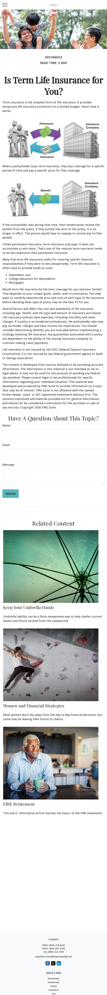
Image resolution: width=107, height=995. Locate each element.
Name (6, 425)
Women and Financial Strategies (33, 705)
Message (8, 464)
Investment (53, 982)
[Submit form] (10, 493)
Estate (53, 986)
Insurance (54, 989)
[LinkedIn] (59, 963)
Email (6, 445)
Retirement (53, 978)
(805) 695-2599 (57, 948)
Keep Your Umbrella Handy (28, 607)
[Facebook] (48, 963)
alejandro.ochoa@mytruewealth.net (53, 956)
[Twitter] (53, 963)
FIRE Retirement (19, 804)
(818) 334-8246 (57, 945)
